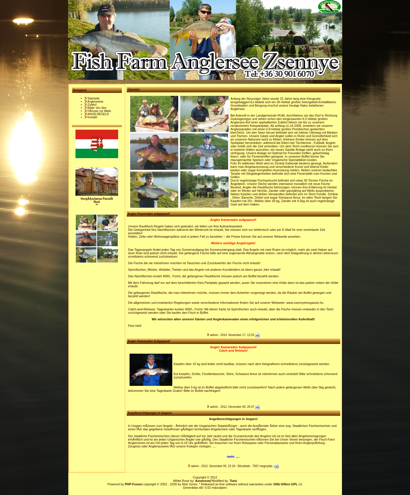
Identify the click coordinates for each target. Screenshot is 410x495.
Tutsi (233, 480)
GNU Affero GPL (285, 484)
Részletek (243, 466)
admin (214, 335)
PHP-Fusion (133, 484)
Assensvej (203, 480)
